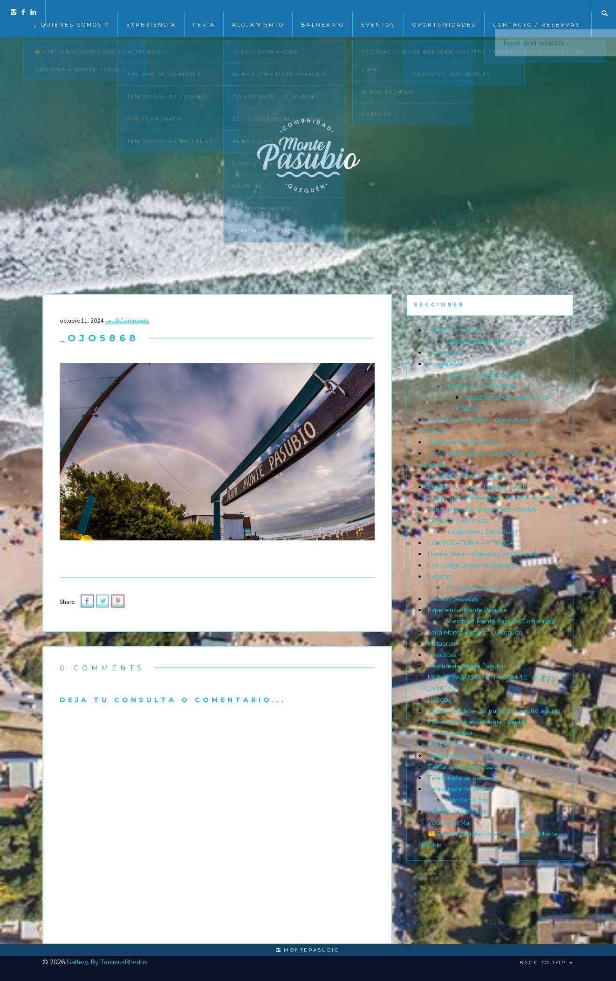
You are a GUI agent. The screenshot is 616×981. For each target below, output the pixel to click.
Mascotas (442, 654)
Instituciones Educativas (482, 531)
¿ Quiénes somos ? (72, 13)
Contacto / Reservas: (538, 13)
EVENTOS (378, 13)
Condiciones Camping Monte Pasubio (482, 509)
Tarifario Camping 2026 (462, 766)
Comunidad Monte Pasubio (485, 341)
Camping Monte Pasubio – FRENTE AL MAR (491, 498)
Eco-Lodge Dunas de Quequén (473, 565)
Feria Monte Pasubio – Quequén (475, 632)
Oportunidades (444, 13)
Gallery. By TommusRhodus (107, 962)
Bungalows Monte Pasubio (467, 475)
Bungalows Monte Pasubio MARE (477, 487)
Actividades (445, 352)
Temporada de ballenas (463, 778)
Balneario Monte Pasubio (465, 442)
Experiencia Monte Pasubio (467, 610)
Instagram (442, 643)
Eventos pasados (453, 598)
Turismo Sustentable (458, 811)
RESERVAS (444, 744)
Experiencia (151, 13)
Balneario (322, 13)
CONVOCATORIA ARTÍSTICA (471, 543)
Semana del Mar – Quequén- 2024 (479, 755)
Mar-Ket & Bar (467, 800)
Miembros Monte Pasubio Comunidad (500, 621)
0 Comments (132, 321)
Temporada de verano (460, 789)
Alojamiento (258, 13)
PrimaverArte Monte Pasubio (488, 587)
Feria (204, 13)
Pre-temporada (450, 733)
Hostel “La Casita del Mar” (485, 375)
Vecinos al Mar (450, 822)
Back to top (547, 963)
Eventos (440, 576)
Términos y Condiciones (481, 386)
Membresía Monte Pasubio (467, 666)
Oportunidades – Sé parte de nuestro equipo (494, 710)
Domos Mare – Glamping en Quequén (483, 554)
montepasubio (308, 950)
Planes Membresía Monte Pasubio (477, 722)
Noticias (440, 699)
